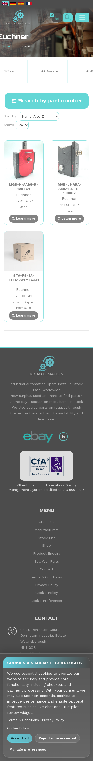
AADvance (56, 71)
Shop (46, 545)
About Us (46, 522)
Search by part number (46, 100)
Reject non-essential (57, 738)
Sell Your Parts (46, 561)
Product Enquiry (46, 553)
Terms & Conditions (46, 577)
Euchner (23, 195)
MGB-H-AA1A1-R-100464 (23, 186)
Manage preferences (27, 749)
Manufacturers (46, 530)
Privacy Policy (46, 585)
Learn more (23, 218)
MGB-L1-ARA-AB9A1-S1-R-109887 (69, 188)
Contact (46, 569)
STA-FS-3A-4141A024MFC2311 (23, 279)
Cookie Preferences (47, 601)
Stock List (46, 538)
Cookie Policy (46, 593)
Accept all (20, 738)
